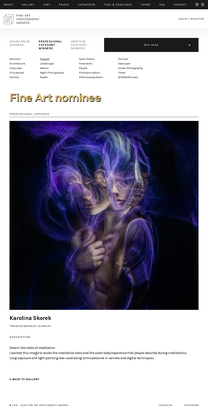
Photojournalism (89, 72)
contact (180, 4)
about (8, 4)
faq (162, 4)
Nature (44, 68)
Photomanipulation (91, 77)
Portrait (123, 59)
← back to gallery (24, 379)
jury (46, 4)
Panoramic (86, 63)
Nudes (44, 77)
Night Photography (52, 72)
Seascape (124, 63)
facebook (202, 4)
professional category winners (50, 45)
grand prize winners (19, 43)
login (182, 18)
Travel (121, 72)
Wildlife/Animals (128, 77)
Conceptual (16, 72)
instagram (197, 4)
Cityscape (15, 68)
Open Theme (86, 59)
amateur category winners (79, 45)
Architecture (17, 63)
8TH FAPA (151, 45)
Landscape (47, 63)
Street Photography (130, 68)
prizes (64, 4)
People (83, 68)
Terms (146, 4)
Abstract (15, 59)
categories (87, 4)
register (197, 18)
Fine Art (44, 59)
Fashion (14, 77)
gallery (28, 4)
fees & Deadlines (118, 4)
